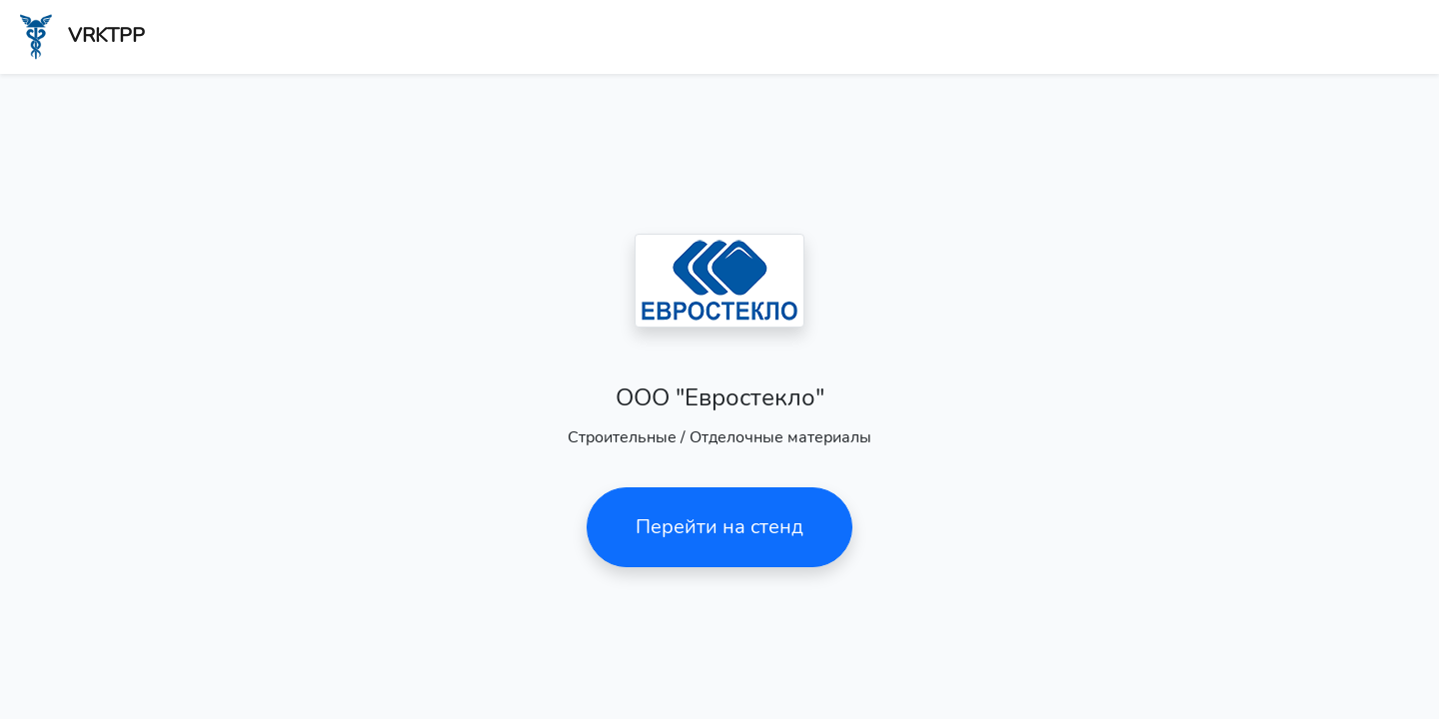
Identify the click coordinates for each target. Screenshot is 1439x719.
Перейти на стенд (719, 526)
